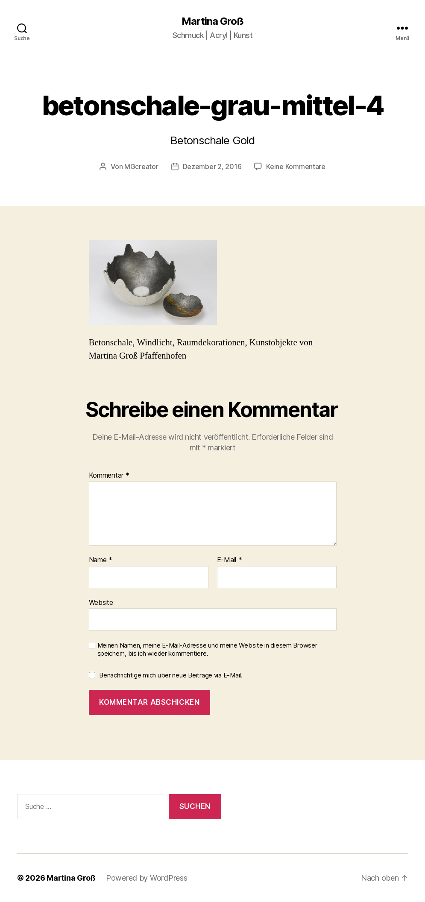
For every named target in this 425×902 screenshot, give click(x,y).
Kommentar (109, 475)
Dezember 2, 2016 (212, 166)
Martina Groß (212, 21)
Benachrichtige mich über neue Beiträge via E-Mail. (171, 675)
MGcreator (141, 166)
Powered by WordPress (147, 877)
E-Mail (229, 560)
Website (101, 602)
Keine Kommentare (295, 166)
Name (100, 560)
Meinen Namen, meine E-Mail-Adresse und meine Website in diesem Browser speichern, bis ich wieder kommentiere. (207, 649)
